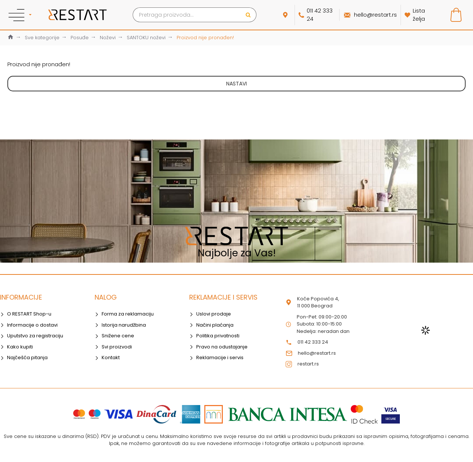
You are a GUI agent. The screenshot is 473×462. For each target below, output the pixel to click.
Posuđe (80, 37)
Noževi (108, 37)
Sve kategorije (42, 37)
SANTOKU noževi (146, 37)
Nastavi (236, 83)
